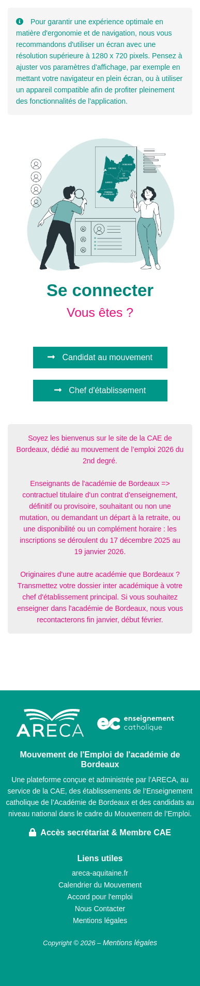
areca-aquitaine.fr (100, 873)
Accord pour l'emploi (99, 897)
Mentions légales (100, 920)
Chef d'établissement (100, 390)
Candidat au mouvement (100, 357)
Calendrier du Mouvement (100, 885)
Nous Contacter (100, 908)
